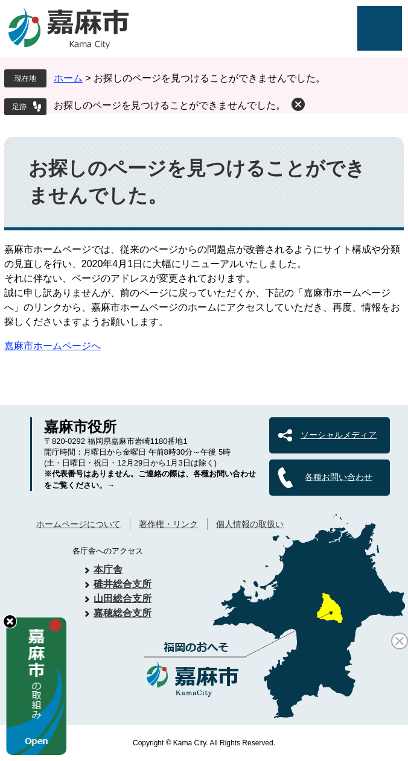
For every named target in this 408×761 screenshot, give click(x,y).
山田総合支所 (122, 598)
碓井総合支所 (122, 584)
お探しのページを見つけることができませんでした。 (169, 105)
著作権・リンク (168, 524)
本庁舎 (108, 569)
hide (10, 621)
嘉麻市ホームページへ (52, 346)
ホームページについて (78, 524)
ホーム (68, 78)
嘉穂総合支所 (122, 613)
